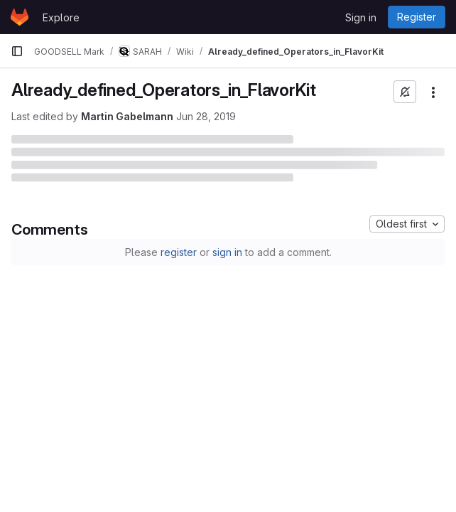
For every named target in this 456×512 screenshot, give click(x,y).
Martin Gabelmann (127, 116)
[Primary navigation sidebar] (17, 51)
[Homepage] (19, 17)
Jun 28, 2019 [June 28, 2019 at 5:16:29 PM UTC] (206, 116)
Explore (61, 17)
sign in (227, 252)
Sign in (360, 17)
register (179, 252)
